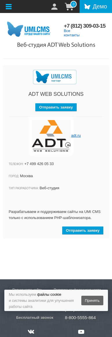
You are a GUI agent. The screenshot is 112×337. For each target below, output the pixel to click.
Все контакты (71, 33)
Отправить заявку (56, 107)
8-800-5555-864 (80, 317)
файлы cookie (49, 294)
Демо (100, 6)
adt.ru (76, 135)
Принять (92, 300)
